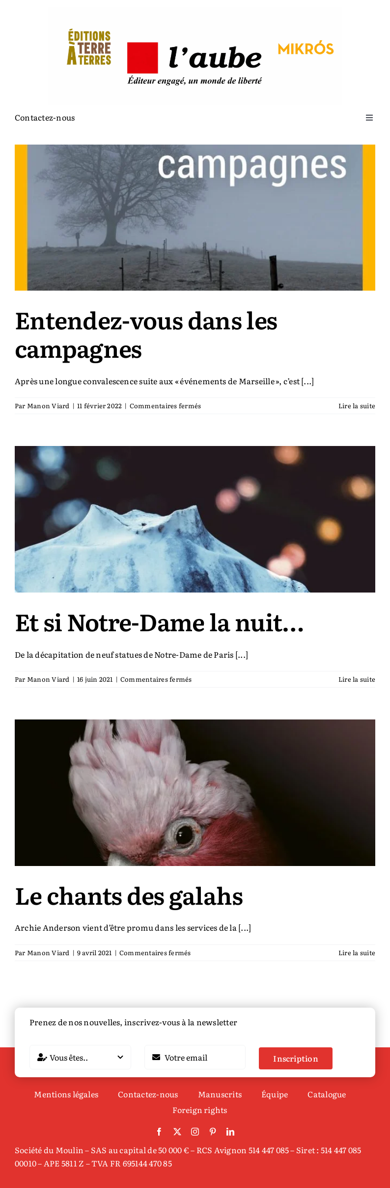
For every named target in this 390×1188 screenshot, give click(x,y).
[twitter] (177, 1132)
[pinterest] (213, 1132)
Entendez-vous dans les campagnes (146, 333)
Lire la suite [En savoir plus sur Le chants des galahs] (356, 952)
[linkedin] (230, 1132)
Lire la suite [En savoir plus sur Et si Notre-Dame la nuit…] (356, 679)
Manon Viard (48, 405)
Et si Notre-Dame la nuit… (159, 621)
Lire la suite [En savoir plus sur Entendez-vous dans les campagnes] (356, 405)
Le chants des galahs (129, 894)
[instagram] (195, 1132)
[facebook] (159, 1132)
